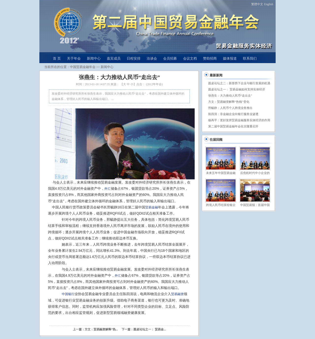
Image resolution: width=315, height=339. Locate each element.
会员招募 (170, 58)
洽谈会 (152, 58)
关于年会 (74, 58)
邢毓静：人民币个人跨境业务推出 (230, 108)
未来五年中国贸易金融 (221, 173)
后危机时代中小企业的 (255, 173)
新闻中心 (94, 58)
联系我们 (250, 58)
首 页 (57, 58)
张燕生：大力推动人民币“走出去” (230, 95)
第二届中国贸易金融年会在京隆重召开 (233, 126)
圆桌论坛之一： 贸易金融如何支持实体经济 (236, 89)
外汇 (107, 188)
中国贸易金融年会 (82, 67)
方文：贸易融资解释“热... (101, 329)
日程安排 (134, 58)
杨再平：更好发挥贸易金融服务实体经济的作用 (239, 120)
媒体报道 (230, 58)
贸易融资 (177, 294)
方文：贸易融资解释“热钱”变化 (228, 101)
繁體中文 (257, 4)
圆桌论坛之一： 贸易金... (149, 329)
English (268, 4)
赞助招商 (210, 58)
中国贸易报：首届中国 (255, 205)
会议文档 (190, 58)
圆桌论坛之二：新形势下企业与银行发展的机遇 (239, 83)
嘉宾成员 (114, 58)
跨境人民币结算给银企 (221, 205)
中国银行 (68, 294)
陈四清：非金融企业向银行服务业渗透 (233, 114)
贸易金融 (151, 207)
